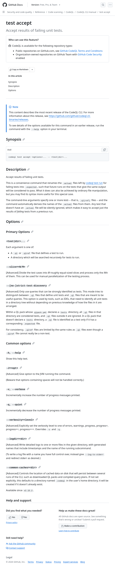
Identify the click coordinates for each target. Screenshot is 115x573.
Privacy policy (11, 522)
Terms (31, 561)
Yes (12, 517)
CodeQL (70, 12)
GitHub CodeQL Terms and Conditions (81, 50)
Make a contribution (72, 525)
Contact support (15, 548)
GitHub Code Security (90, 54)
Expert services (70, 561)
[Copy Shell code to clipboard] (104, 150)
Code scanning (55, 12)
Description (18, 169)
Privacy (39, 561)
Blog (82, 561)
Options (14, 221)
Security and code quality (19, 12)
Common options (20, 343)
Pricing (57, 561)
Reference (40, 12)
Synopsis (15, 139)
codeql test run (94, 183)
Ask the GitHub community (20, 543)
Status (49, 561)
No (24, 517)
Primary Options (19, 232)
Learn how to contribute (69, 530)
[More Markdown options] (32, 69)
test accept (104, 12)
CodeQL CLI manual (86, 12)
